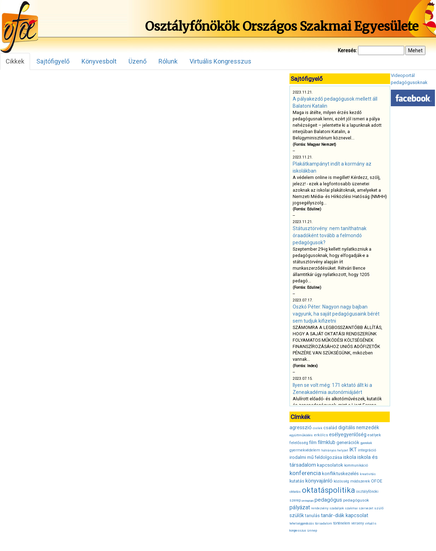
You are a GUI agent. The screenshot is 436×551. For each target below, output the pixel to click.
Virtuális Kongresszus (220, 61)
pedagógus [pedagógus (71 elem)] (328, 500)
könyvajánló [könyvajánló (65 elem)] (319, 481)
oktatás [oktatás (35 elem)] (295, 491)
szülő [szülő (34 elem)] (378, 508)
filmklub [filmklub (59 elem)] (326, 442)
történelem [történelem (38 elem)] (341, 523)
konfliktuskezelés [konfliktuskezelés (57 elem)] (340, 473)
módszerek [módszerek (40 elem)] (360, 481)
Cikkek (15, 61)
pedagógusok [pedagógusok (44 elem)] (356, 500)
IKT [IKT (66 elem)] (353, 450)
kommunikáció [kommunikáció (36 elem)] (356, 465)
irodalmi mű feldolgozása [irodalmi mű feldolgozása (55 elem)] (315, 457)
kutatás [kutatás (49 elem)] (296, 481)
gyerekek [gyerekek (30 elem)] (366, 443)
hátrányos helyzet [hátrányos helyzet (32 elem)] (334, 450)
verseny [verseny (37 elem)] (357, 523)
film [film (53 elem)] (313, 442)
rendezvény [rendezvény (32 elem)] (319, 508)
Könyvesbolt (99, 61)
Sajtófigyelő (53, 61)
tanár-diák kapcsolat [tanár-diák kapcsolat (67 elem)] (344, 515)
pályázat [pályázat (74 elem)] (299, 507)
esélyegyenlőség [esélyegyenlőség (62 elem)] (347, 435)
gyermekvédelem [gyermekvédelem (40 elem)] (304, 450)
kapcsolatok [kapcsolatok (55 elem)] (330, 465)
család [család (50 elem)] (330, 427)
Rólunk (168, 61)
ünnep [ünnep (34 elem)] (312, 530)
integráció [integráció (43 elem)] (367, 450)
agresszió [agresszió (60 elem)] (300, 427)
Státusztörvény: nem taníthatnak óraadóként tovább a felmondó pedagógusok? (329, 235)
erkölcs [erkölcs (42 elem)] (321, 435)
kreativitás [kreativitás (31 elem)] (368, 474)
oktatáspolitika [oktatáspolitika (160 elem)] (328, 490)
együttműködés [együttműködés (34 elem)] (301, 435)
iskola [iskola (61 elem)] (349, 457)
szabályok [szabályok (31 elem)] (336, 508)
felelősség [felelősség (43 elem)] (298, 442)
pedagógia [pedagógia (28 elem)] (307, 500)
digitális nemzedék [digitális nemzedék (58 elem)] (358, 427)
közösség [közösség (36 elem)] (341, 481)
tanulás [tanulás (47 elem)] (312, 515)
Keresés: (347, 50)
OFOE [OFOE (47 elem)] (376, 481)
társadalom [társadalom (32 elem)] (323, 523)
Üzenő (138, 61)
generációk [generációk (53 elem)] (347, 442)
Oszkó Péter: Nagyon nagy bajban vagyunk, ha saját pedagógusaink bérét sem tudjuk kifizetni (336, 314)
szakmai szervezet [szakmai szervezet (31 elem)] (359, 508)
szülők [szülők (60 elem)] (296, 515)
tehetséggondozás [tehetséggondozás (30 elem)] (301, 523)
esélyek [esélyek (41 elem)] (374, 435)
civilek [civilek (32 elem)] (317, 428)
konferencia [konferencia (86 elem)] (305, 473)
